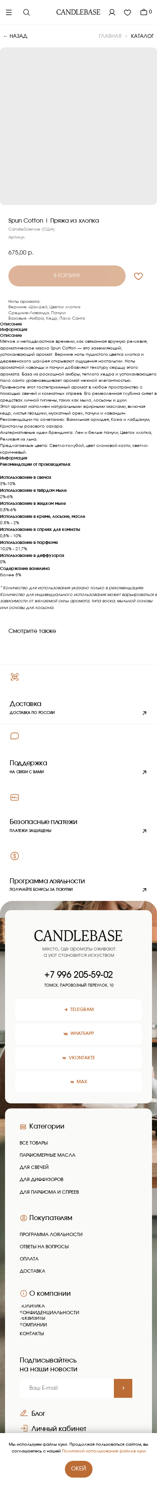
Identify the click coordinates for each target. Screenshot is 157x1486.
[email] (67, 1388)
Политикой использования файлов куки (104, 1451)
